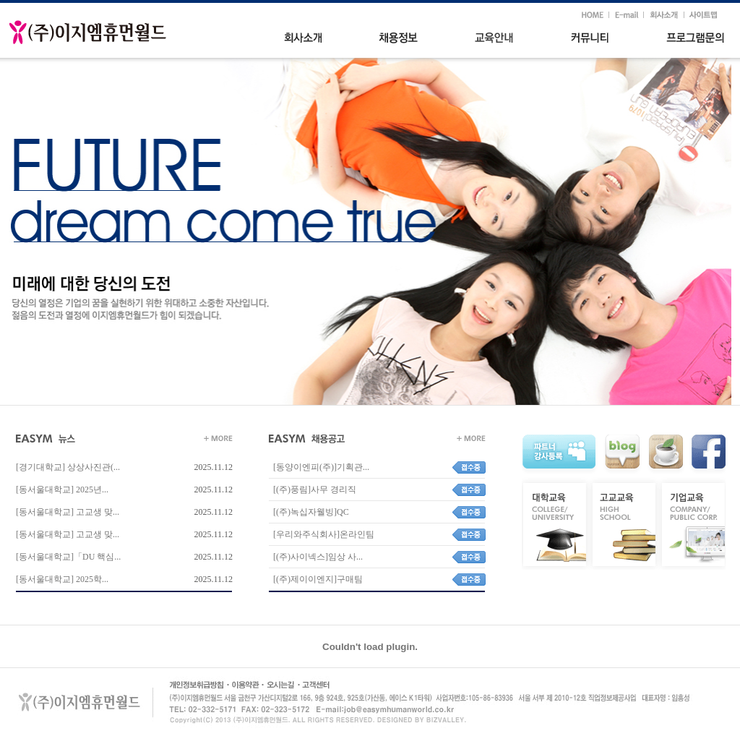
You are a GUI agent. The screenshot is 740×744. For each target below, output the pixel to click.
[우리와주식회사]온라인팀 (321, 534)
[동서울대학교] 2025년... (62, 489)
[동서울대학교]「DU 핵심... (68, 557)
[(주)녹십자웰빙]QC (309, 512)
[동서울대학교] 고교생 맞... (67, 512)
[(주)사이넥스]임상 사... (316, 557)
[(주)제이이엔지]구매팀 (316, 579)
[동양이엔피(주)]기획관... (319, 467)
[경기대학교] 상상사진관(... (68, 467)
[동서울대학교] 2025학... (62, 579)
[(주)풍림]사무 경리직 (312, 489)
